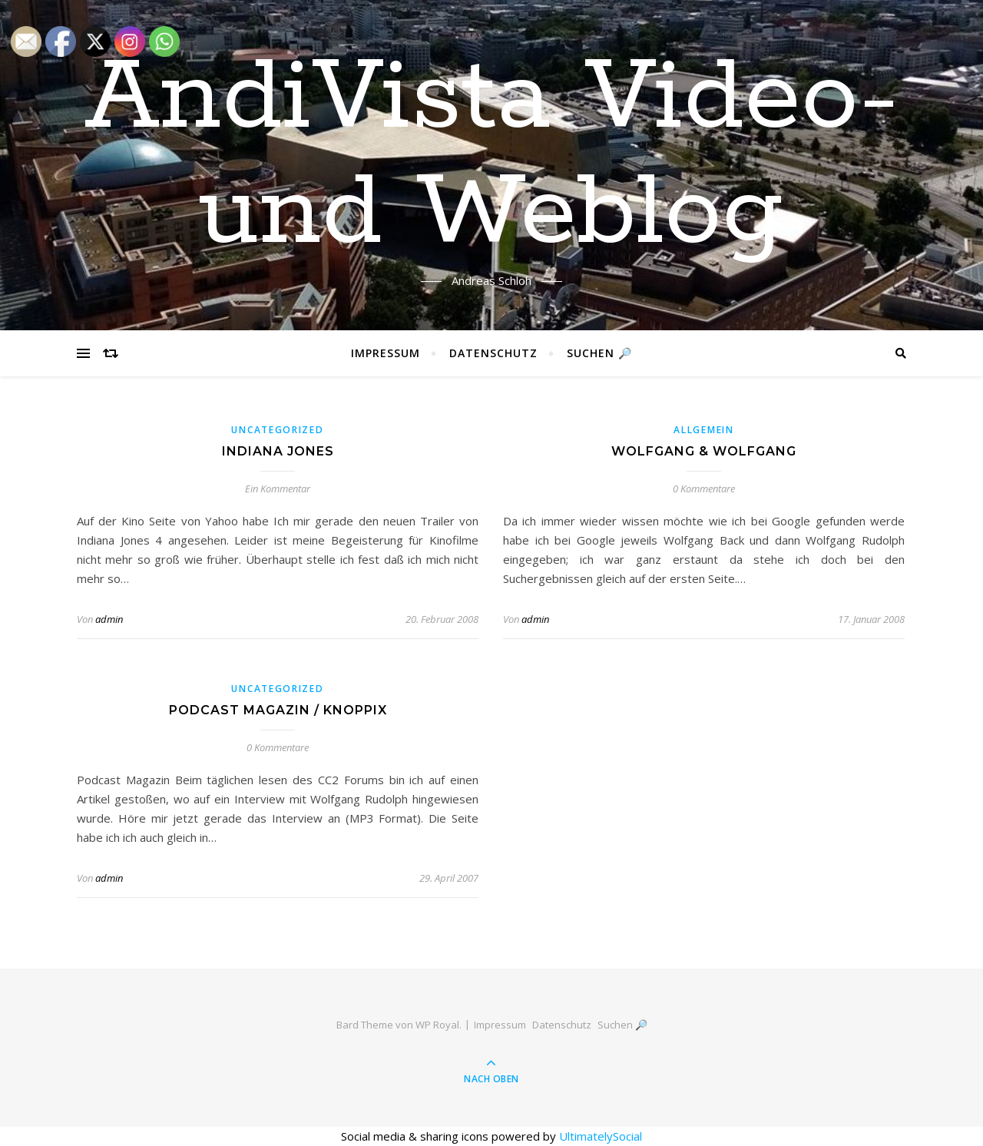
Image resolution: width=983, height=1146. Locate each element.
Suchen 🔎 (599, 353)
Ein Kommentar (277, 488)
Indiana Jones (278, 451)
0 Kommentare (704, 488)
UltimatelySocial (600, 1136)
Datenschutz (493, 353)
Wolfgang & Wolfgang (703, 451)
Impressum (385, 353)
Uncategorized (277, 429)
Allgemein (703, 429)
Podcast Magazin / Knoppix (278, 710)
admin (109, 619)
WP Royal (437, 1025)
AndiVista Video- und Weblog (491, 156)
